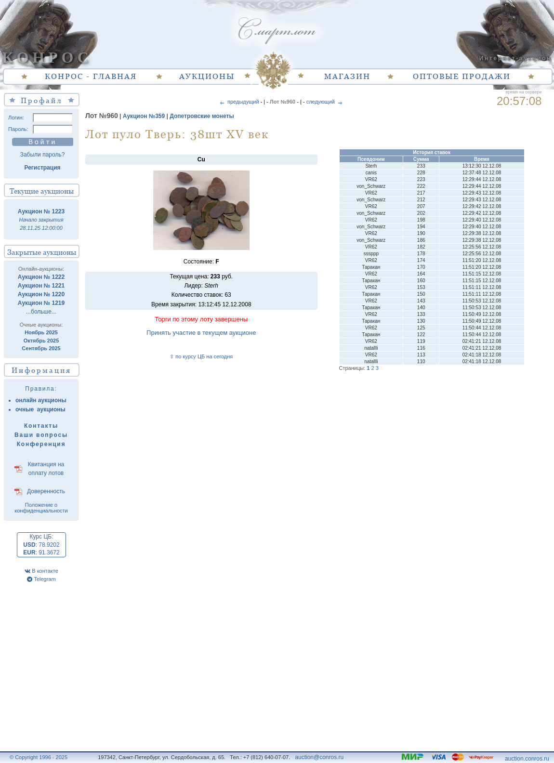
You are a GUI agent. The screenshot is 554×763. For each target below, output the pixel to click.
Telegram (41, 579)
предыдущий (238, 102)
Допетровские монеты (202, 116)
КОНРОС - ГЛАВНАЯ (91, 76)
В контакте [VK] (41, 571)
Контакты (41, 425)
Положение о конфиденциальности (41, 507)
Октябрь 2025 (41, 340)
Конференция (41, 444)
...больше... (41, 311)
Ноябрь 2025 (41, 332)
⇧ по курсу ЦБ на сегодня (201, 356)
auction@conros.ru (319, 757)
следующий (325, 102)
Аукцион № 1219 (41, 303)
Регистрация (42, 167)
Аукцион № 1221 (41, 285)
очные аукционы (40, 409)
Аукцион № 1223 (41, 211)
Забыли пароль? (42, 154)
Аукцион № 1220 (41, 294)
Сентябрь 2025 (41, 348)
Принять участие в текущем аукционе (201, 332)
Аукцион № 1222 (41, 277)
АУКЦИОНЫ (207, 76)
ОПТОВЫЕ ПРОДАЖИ (462, 76)
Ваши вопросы (41, 435)
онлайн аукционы (40, 400)
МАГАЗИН (347, 76)
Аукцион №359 (144, 116)
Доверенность (46, 491)
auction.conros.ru (527, 758)
